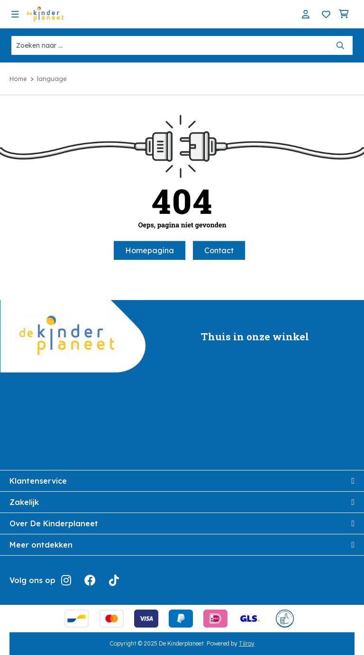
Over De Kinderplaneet (182, 523)
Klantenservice (182, 481)
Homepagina (149, 250)
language (52, 78)
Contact (219, 250)
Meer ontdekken (182, 544)
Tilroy (247, 643)
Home (18, 78)
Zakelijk (182, 502)
